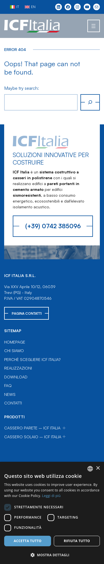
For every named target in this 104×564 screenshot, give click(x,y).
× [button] (98, 468)
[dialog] (52, 513)
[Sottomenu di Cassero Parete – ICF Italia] (64, 428)
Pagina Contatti (27, 313)
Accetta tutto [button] (28, 541)
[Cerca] (90, 102)
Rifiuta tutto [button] (77, 541)
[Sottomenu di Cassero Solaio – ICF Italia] (64, 436)
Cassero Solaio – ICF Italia (32, 436)
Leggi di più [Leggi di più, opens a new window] (51, 495)
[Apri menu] (93, 26)
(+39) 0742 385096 (53, 226)
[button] (52, 555)
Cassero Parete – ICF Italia (32, 427)
